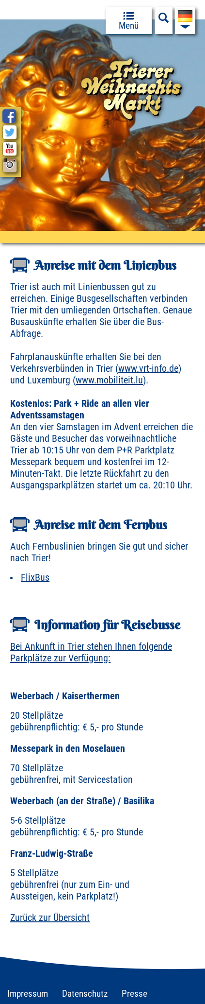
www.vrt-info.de (148, 368)
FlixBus (35, 577)
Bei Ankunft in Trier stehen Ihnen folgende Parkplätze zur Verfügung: (91, 652)
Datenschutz (85, 993)
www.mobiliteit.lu (109, 380)
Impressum (27, 993)
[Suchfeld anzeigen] (164, 20)
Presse (134, 993)
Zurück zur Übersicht (50, 917)
